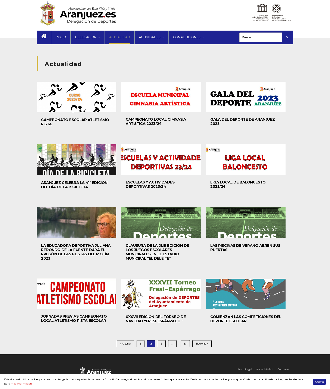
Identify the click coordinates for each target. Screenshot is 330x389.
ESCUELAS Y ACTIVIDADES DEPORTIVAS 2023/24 (150, 184)
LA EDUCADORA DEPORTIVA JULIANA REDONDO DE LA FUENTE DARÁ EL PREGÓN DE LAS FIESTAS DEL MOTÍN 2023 (75, 251)
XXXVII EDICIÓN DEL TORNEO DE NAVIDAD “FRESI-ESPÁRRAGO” (156, 319)
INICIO (61, 37)
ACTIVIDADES (150, 37)
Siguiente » (202, 343)
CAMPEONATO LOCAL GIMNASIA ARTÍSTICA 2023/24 (156, 121)
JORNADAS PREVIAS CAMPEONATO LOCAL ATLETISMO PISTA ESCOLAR (74, 318)
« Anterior (125, 343)
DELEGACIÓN (86, 37)
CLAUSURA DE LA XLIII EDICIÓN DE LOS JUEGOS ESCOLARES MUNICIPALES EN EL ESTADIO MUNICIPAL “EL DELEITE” (157, 251)
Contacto (283, 369)
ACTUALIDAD (119, 37)
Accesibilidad (264, 369)
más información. (21, 383)
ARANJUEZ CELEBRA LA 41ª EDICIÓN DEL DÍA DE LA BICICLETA (74, 184)
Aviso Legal (244, 369)
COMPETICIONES (186, 37)
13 (185, 343)
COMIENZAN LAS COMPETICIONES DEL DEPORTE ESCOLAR (245, 319)
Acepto (319, 381)
